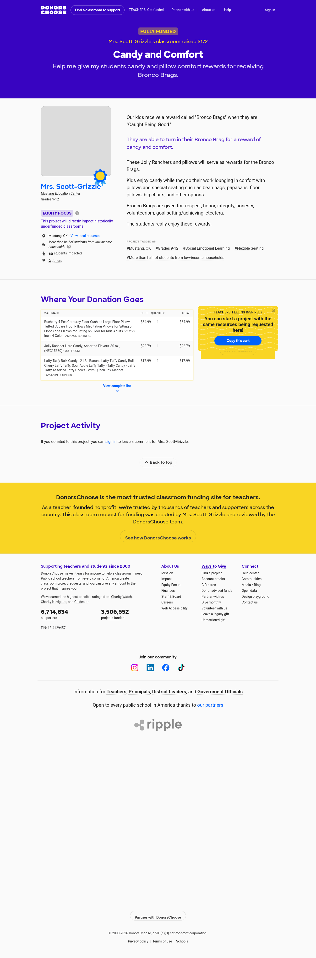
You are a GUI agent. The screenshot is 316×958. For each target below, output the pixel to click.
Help (227, 10)
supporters (67, 614)
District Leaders (169, 691)
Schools (182, 939)
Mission (167, 573)
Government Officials (220, 691)
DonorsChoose (53, 10)
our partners (210, 705)
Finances (168, 590)
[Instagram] (135, 667)
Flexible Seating (250, 248)
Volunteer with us (214, 608)
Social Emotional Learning (207, 248)
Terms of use (162, 939)
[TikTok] (181, 667)
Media (246, 585)
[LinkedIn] (150, 667)
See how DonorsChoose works (158, 536)
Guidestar (81, 602)
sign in (111, 441)
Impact (166, 579)
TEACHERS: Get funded (146, 10)
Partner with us (183, 10)
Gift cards (209, 585)
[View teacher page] (76, 141)
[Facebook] (166, 667)
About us (208, 10)
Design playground (255, 596)
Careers (167, 602)
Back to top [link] (158, 462)
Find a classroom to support (97, 10)
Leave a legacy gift (215, 614)
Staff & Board (171, 596)
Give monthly (211, 602)
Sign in (270, 10)
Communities (252, 579)
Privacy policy (138, 939)
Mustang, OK (140, 248)
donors (55, 260)
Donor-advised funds (217, 590)
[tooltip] (77, 213)
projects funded (128, 614)
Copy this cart (238, 341)
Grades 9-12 (168, 248)
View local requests (85, 236)
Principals (139, 691)
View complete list (117, 388)
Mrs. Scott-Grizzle (71, 186)
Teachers (116, 691)
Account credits (213, 579)
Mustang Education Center (60, 193)
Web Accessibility (174, 608)
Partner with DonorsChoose (158, 913)
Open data (249, 590)
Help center (250, 573)
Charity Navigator (53, 602)
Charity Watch (121, 597)
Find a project (212, 573)
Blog (257, 585)
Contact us (250, 602)
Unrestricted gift (213, 620)
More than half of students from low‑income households (176, 257)
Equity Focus (170, 585)
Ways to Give (214, 566)
